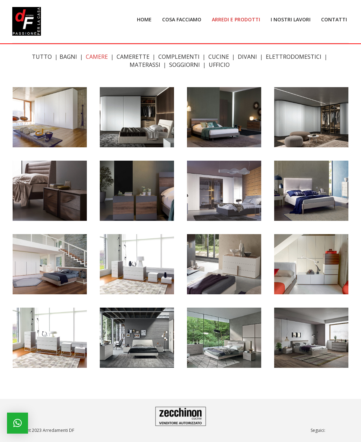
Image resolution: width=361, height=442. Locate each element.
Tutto (42, 57)
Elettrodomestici (293, 57)
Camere (97, 57)
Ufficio (219, 65)
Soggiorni (184, 65)
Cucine (218, 57)
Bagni (68, 57)
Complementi (179, 57)
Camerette (133, 57)
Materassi (145, 65)
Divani (247, 57)
